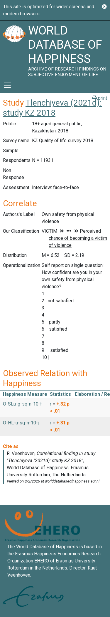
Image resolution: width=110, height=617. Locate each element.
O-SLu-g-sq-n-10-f (22, 404)
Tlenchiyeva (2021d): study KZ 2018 (52, 108)
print (99, 98)
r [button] (51, 404)
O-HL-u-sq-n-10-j (21, 423)
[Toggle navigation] (7, 85)
